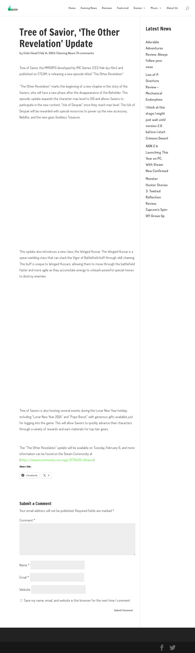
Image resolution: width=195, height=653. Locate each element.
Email (24, 577)
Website (24, 589)
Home (72, 8)
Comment (27, 520)
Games (137, 8)
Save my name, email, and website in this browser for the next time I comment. (77, 600)
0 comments (85, 53)
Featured (123, 8)
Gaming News (89, 8)
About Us (172, 8)
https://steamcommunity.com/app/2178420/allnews (57, 460)
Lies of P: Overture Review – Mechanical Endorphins (154, 87)
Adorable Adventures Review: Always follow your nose (157, 54)
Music (154, 8)
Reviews (107, 8)
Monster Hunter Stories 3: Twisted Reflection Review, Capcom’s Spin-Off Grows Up (157, 197)
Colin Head (30, 53)
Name (24, 565)
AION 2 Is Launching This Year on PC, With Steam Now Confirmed (157, 158)
